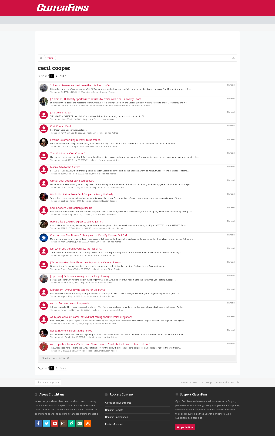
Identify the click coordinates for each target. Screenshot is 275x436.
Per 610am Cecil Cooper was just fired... (68, 130)
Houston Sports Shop (116, 416)
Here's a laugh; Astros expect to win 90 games (76, 221)
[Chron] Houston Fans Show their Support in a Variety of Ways (85, 262)
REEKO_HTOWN (68, 228)
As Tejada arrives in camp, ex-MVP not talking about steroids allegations (91, 317)
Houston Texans (107, 92)
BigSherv (65, 255)
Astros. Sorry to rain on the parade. (70, 303)
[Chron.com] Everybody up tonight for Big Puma (77, 289)
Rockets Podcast (114, 424)
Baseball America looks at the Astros (71, 330)
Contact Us (196, 382)
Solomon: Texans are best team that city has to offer (80, 85)
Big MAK (64, 92)
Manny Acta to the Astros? (65, 167)
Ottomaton (66, 146)
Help (209, 382)
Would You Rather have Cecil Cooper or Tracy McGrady (81, 194)
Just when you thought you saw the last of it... (76, 248)
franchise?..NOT (68, 187)
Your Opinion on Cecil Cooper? (67, 153)
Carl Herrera (67, 105)
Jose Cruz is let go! (60, 112)
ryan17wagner (67, 241)
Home (184, 382)
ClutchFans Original (47, 382)
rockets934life (67, 160)
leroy (63, 282)
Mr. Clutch (66, 337)
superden (65, 323)
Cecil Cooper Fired (60, 126)
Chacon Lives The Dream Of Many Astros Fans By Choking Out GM (88, 235)
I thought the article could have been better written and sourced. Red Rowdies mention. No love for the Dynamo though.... (108, 266)
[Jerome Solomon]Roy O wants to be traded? (75, 139)
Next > (63, 75)
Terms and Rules (224, 382)
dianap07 (65, 119)
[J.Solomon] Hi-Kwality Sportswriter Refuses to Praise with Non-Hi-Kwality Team (95, 99)
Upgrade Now (185, 427)
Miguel (64, 296)
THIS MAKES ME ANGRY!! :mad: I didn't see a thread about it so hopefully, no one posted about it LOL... (98, 116)
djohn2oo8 (66, 173)
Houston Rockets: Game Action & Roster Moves (127, 105)
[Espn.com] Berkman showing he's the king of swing (79, 276)
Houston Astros (108, 119)
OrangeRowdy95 (68, 269)
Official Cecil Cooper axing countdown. (72, 180)
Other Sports (114, 269)
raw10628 (65, 132)
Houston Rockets (114, 409)
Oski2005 (65, 350)
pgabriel (65, 201)
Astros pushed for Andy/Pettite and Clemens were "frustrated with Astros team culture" (100, 344)
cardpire (65, 214)
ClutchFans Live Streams (118, 402)
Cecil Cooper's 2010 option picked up (71, 207)
